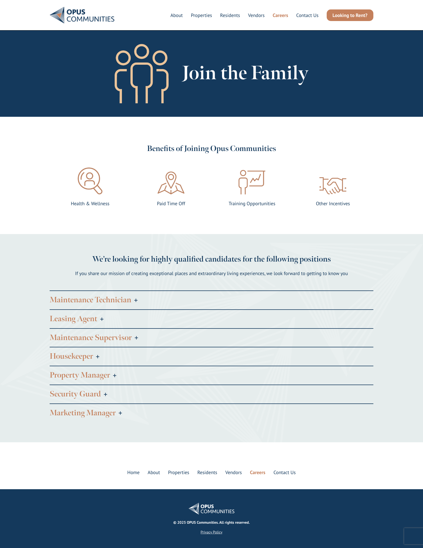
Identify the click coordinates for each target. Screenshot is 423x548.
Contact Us (307, 15)
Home (133, 472)
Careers (280, 15)
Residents (230, 15)
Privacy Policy (212, 532)
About (176, 15)
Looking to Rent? (350, 15)
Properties (201, 15)
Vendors (256, 15)
